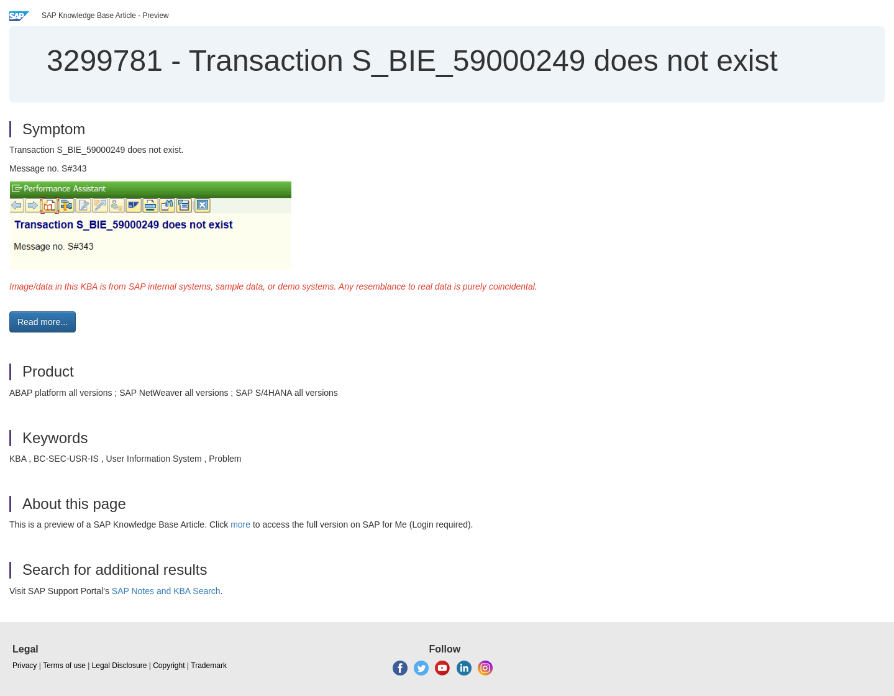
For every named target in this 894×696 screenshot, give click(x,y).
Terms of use (64, 665)
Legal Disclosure (119, 665)
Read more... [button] (42, 322)
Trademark (209, 665)
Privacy (24, 665)
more (240, 524)
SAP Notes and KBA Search (166, 591)
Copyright (169, 665)
